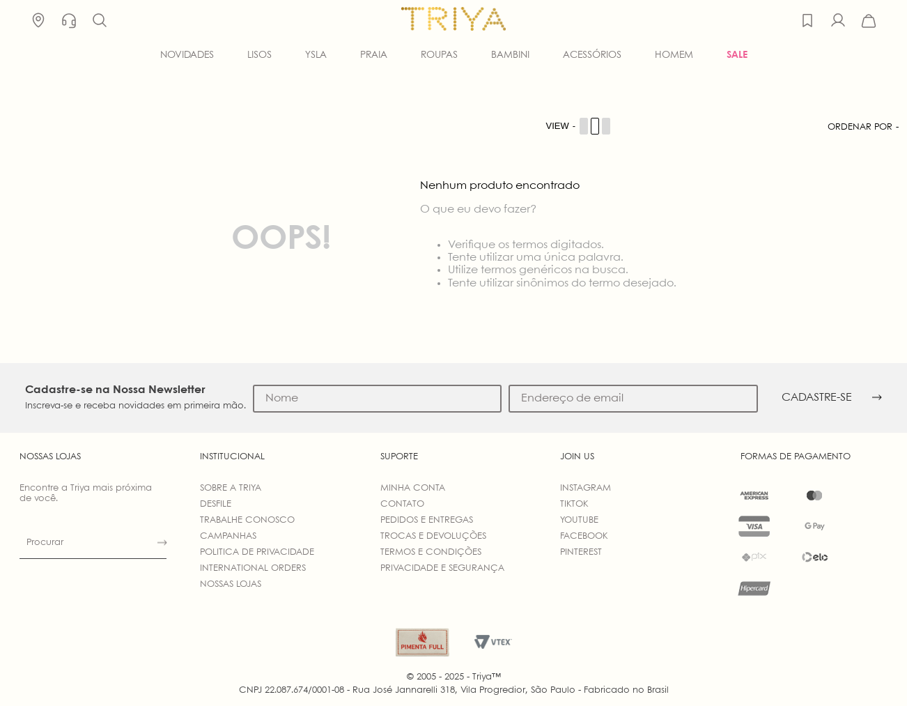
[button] (99, 21)
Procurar (44, 542)
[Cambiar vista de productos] (579, 126)
